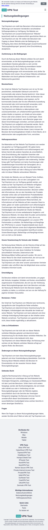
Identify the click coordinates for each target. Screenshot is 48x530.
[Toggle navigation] (44, 9)
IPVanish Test (24, 460)
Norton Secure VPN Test (24, 468)
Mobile (24, 438)
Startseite (24, 505)
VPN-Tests (24, 445)
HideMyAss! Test (24, 455)
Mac (24, 435)
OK (43, 4)
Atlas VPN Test (24, 448)
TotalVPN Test (24, 480)
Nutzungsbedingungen (24, 495)
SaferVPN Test (24, 475)
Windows (24, 432)
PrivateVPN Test (24, 473)
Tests (24, 508)
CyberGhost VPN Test (24, 450)
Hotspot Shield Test (24, 458)
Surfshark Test (24, 478)
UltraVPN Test (24, 483)
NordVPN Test (24, 463)
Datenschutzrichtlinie (24, 493)
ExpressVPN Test (24, 453)
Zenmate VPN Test (24, 485)
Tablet (24, 440)
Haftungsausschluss (24, 498)
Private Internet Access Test (24, 470)
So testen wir (24, 510)
